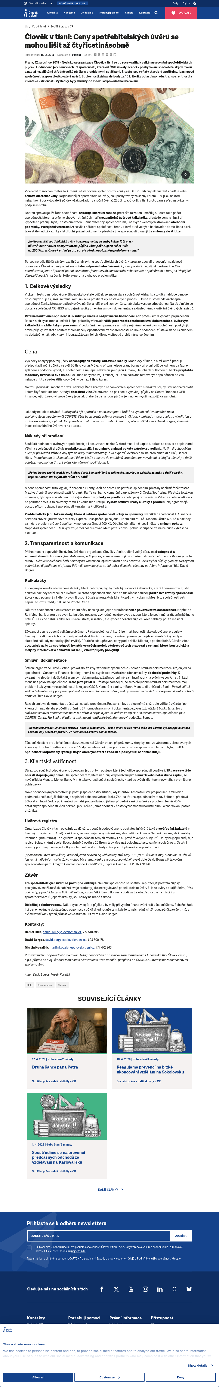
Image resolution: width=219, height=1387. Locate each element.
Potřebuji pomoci (109, 12)
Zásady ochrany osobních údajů (115, 1258)
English (186, 3)
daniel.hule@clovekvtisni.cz (62, 932)
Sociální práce (45, 985)
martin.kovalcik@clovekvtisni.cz (72, 947)
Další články (108, 1189)
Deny (180, 1377)
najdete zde (78, 1251)
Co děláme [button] (87, 12)
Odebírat (181, 1236)
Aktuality (52, 12)
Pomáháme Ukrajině (72, 3)
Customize (109, 1377)
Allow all (38, 1377)
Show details (198, 1365)
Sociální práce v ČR (62, 26)
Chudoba (62, 985)
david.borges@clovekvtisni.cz (65, 940)
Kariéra (129, 12)
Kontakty (145, 12)
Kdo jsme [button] (69, 12)
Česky (175, 3)
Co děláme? (39, 26)
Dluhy (30, 985)
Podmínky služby (147, 1258)
